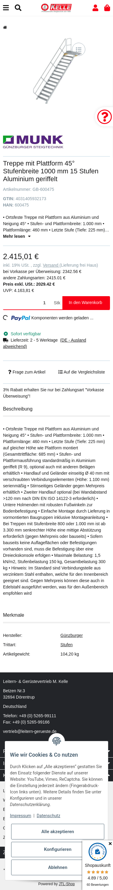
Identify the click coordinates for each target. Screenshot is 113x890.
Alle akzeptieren (57, 831)
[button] (95, 8)
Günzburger (72, 635)
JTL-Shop (67, 884)
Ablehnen (57, 867)
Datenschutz (48, 815)
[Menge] (27, 303)
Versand (51, 265)
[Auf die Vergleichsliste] (78, 49)
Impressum (20, 815)
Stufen (67, 644)
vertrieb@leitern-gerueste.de (30, 731)
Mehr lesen (17, 236)
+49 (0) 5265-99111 (37, 715)
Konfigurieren (57, 849)
